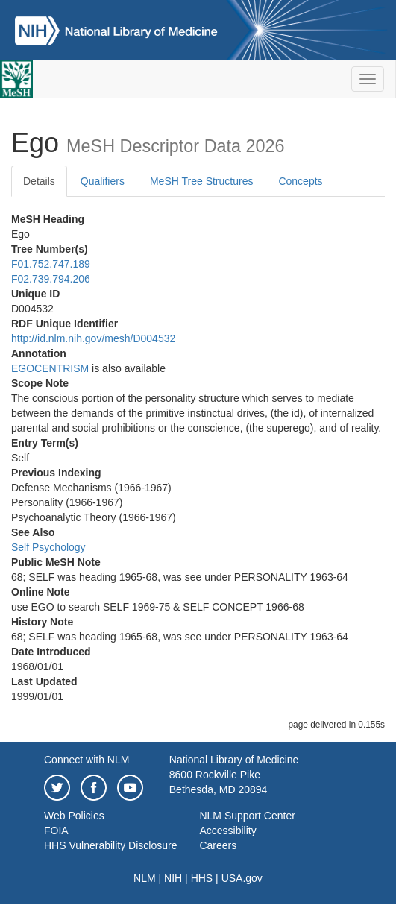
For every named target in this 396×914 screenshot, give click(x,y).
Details (39, 181)
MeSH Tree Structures (202, 181)
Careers (217, 845)
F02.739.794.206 (50, 279)
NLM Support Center (247, 816)
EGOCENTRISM (50, 368)
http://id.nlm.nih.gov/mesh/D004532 (93, 338)
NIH (173, 878)
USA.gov (242, 878)
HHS (202, 878)
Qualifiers (103, 181)
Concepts (300, 181)
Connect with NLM (86, 760)
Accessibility (227, 830)
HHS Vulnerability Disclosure (110, 845)
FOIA (56, 830)
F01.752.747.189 (50, 264)
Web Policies (74, 816)
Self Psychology (48, 547)
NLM (144, 878)
